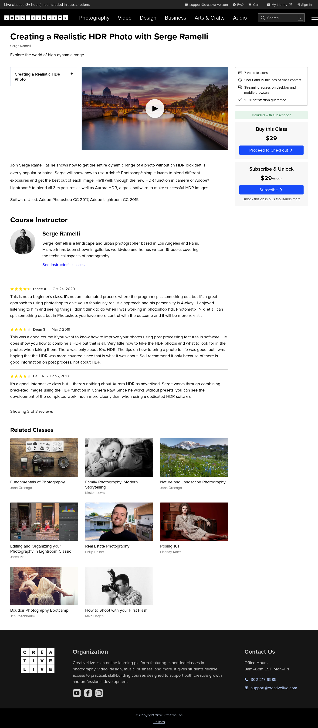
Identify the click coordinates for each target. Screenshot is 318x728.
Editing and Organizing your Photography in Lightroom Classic (40, 548)
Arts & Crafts (210, 17)
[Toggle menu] (314, 18)
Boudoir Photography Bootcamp (39, 610)
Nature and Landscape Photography (193, 482)
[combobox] (281, 18)
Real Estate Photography (107, 546)
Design (148, 17)
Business (175, 17)
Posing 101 (169, 546)
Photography (94, 17)
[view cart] (255, 4)
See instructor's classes (63, 264)
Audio (240, 17)
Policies (159, 721)
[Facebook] (88, 693)
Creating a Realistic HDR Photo (37, 76)
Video (125, 17)
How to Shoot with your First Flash (116, 610)
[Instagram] (99, 693)
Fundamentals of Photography (37, 482)
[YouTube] (77, 693)
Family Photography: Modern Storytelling (111, 484)
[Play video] (155, 108)
